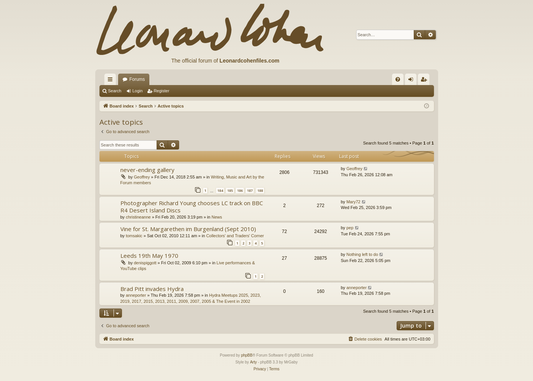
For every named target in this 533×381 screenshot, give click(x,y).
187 (250, 190)
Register (161, 90)
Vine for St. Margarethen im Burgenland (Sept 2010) (188, 229)
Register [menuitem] (425, 81)
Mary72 (353, 201)
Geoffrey (142, 177)
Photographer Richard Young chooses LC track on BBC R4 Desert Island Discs (191, 206)
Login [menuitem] (412, 81)
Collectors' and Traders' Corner (235, 235)
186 (240, 190)
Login (137, 90)
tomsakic (134, 235)
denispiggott (145, 262)
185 (230, 190)
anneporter (136, 295)
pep (349, 227)
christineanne (138, 217)
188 (260, 190)
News (216, 217)
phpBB (247, 355)
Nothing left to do (362, 254)
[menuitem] (397, 79)
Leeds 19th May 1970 (149, 255)
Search (115, 90)
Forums (137, 79)
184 (220, 190)
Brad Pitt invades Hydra (152, 289)
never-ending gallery (147, 170)
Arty (253, 362)
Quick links (111, 81)
